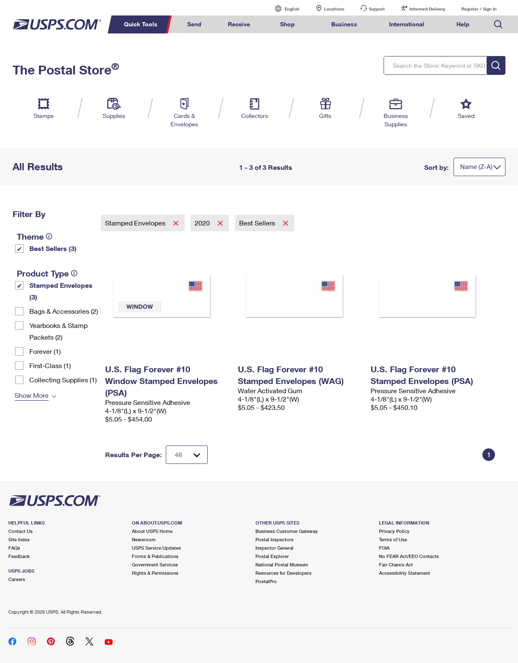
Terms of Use (393, 539)
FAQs (14, 547)
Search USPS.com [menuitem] (498, 24)
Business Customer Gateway (286, 531)
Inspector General (274, 547)
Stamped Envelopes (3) (61, 291)
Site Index (19, 539)
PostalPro (266, 581)
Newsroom (144, 539)
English (283, 8)
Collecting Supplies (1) (63, 380)
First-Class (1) (50, 365)
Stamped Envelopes (136, 223)
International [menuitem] (406, 24)
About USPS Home (152, 531)
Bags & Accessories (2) (63, 311)
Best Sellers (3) (53, 248)
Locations (334, 8)
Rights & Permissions (155, 573)
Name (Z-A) (476, 166)
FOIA (384, 547)
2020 (203, 223)
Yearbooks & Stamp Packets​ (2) (58, 331)
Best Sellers (258, 223)
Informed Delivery (427, 8)
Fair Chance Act (396, 564)
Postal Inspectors (274, 539)
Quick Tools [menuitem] (140, 24)
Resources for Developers (283, 573)
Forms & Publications (155, 556)
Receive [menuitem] (239, 24)
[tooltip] (49, 236)
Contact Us (20, 531)
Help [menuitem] (462, 24)
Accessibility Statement (404, 573)
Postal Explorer (272, 556)
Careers (16, 579)
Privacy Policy (394, 531)
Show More (32, 395)
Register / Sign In (479, 8)
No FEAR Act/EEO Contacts (409, 556)
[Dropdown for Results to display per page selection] (187, 454)
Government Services (155, 564)
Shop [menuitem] (287, 24)
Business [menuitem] (344, 24)
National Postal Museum (281, 564)
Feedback (19, 556)
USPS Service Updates (156, 547)
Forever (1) (45, 351)
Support (377, 8)
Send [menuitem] (194, 24)
